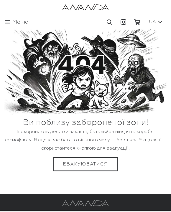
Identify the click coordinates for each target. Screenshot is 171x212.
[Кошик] (137, 22)
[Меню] (16, 22)
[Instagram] (123, 22)
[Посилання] (85, 7)
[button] (110, 22)
